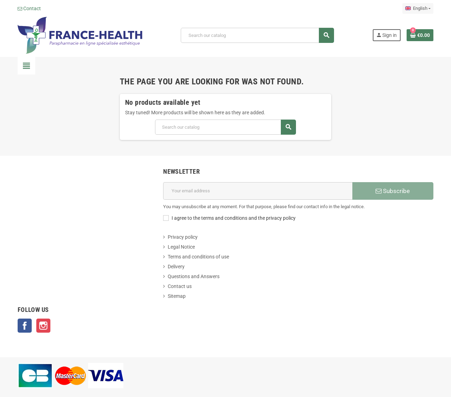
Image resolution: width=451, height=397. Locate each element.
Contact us (180, 286)
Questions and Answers (194, 276)
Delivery (176, 266)
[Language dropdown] (417, 8)
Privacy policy (183, 237)
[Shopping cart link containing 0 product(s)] (420, 35)
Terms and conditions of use (198, 257)
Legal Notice (181, 247)
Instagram (43, 326)
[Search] (257, 35)
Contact (29, 8)
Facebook (25, 326)
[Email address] (257, 191)
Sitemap (177, 296)
